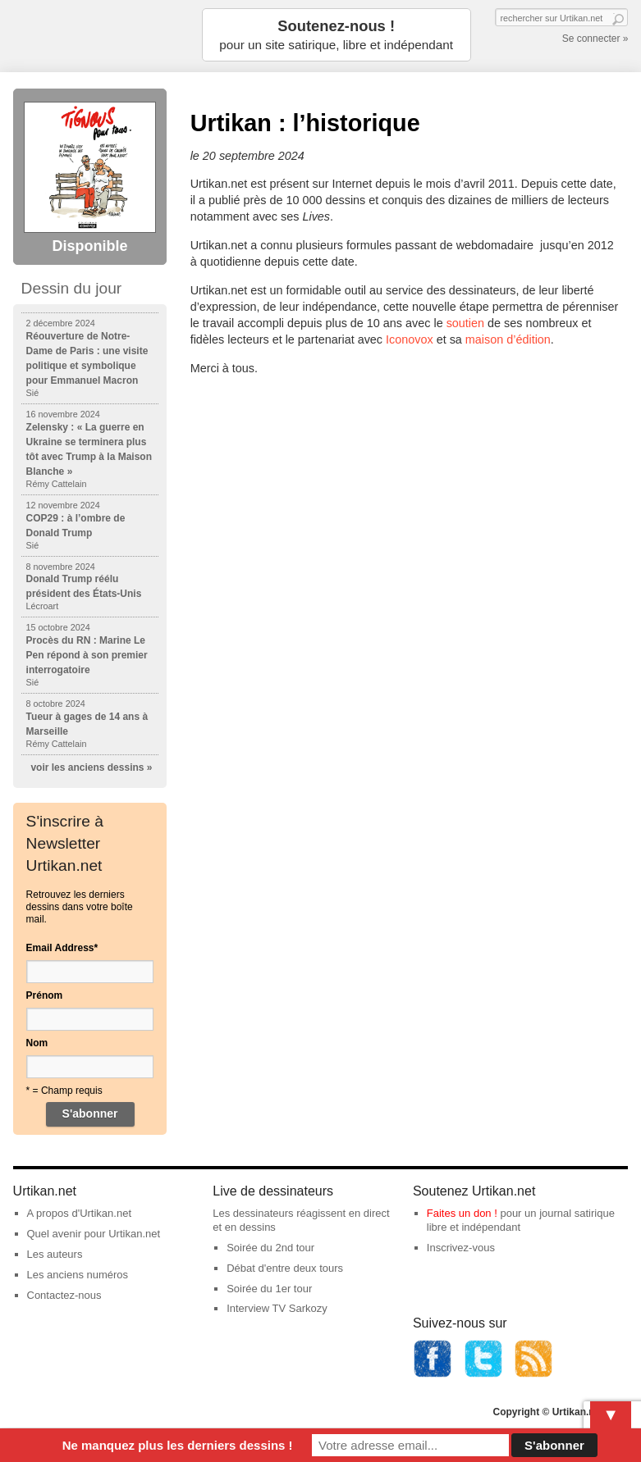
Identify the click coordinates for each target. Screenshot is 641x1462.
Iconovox (409, 339)
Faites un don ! (462, 1213)
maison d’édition (508, 339)
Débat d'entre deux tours (285, 1268)
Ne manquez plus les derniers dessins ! (177, 1445)
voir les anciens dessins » (91, 767)
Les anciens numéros (78, 1274)
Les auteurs (55, 1254)
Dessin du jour (71, 288)
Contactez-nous (64, 1295)
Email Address (62, 948)
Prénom (44, 995)
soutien (465, 323)
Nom (37, 1043)
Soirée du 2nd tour (270, 1247)
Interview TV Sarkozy (277, 1308)
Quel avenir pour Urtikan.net (94, 1233)
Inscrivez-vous (461, 1247)
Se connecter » (595, 38)
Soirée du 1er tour (269, 1288)
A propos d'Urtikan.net (79, 1213)
